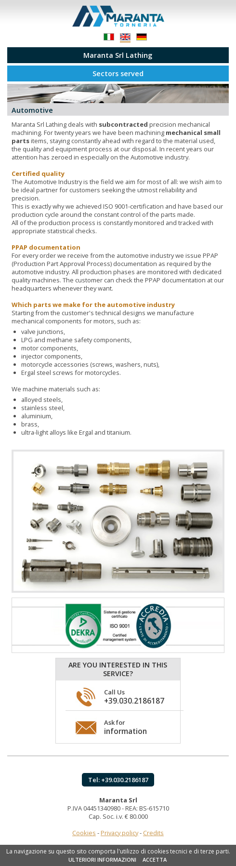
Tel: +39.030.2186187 (118, 779)
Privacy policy (119, 832)
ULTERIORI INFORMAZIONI (102, 859)
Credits (153, 832)
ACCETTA (155, 859)
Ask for (125, 727)
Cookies (84, 832)
